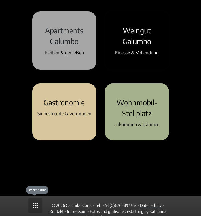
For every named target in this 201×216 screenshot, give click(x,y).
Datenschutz (151, 205)
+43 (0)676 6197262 (119, 205)
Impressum (76, 211)
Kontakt (57, 211)
